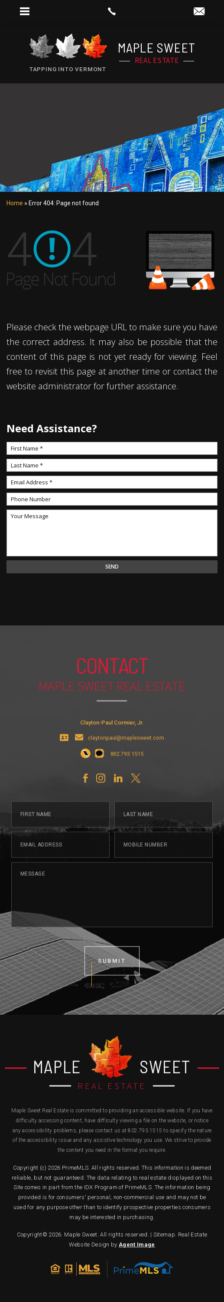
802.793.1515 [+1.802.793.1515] (145, 1131)
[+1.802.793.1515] (86, 770)
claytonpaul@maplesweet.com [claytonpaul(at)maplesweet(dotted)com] (126, 753)
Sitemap (164, 1234)
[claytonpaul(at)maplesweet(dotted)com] (199, 11)
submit (112, 976)
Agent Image (137, 1244)
